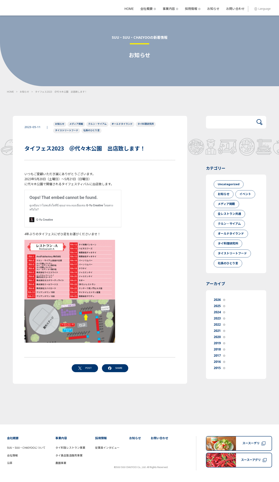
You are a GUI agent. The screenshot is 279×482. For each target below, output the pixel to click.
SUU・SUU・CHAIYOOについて (26, 448)
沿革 (9, 463)
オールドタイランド (122, 124)
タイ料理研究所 (146, 124)
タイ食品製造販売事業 (69, 456)
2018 (219, 349)
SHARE (115, 368)
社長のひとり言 (91, 130)
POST (85, 368)
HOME (129, 9)
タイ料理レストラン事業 (70, 448)
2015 (219, 368)
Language (262, 9)
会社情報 (12, 456)
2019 (219, 343)
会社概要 (148, 9)
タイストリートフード (66, 130)
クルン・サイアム (97, 124)
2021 (219, 331)
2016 (219, 362)
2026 (219, 300)
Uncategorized (228, 184)
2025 (219, 306)
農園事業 (60, 463)
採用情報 (193, 9)
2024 (219, 312)
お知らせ (213, 9)
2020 (219, 337)
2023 (219, 318)
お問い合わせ (235, 9)
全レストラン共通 (229, 214)
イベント (245, 194)
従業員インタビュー (107, 448)
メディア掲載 (76, 124)
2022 (219, 324)
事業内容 (170, 9)
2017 (219, 355)
